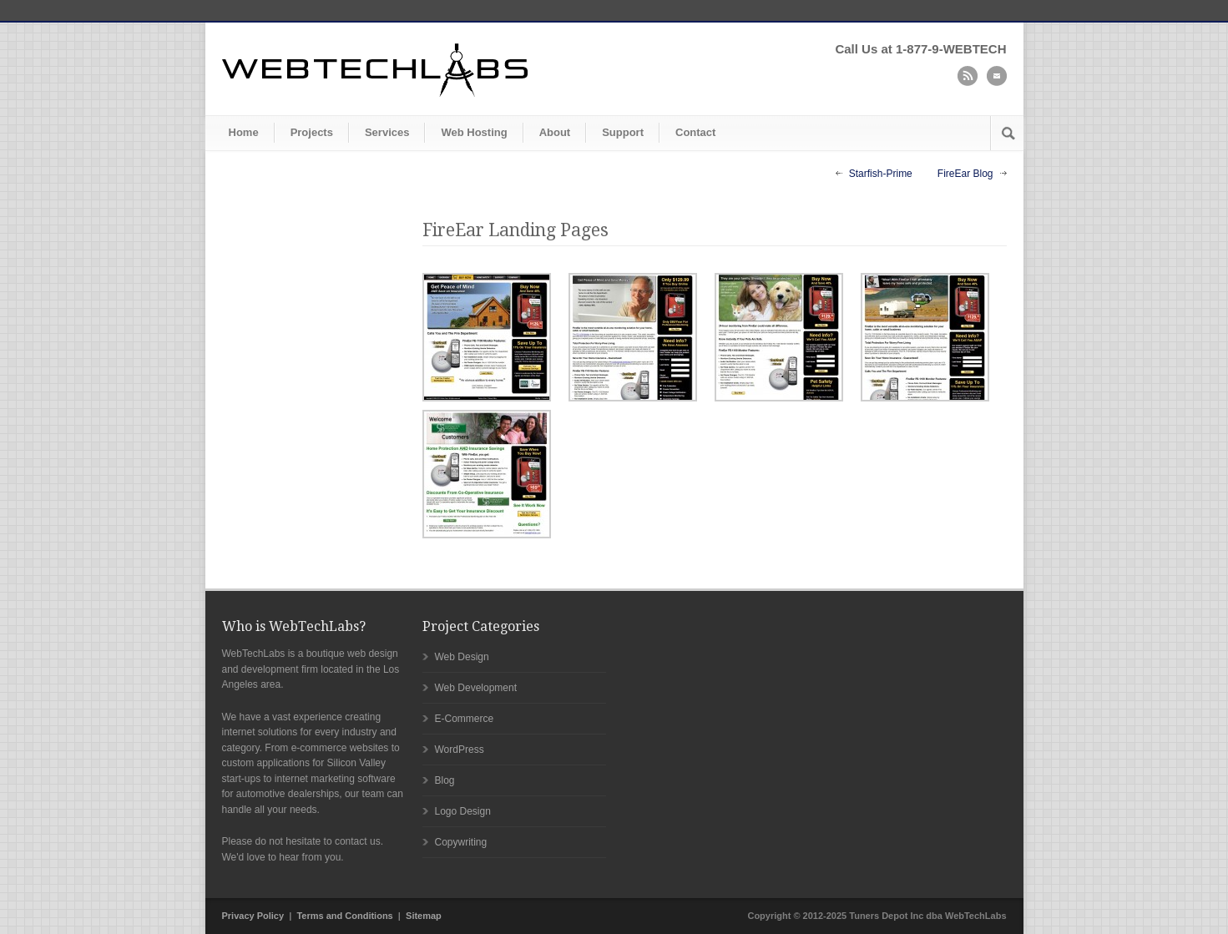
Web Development (476, 688)
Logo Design (463, 811)
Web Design (462, 657)
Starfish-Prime (880, 173)
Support (623, 132)
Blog (445, 780)
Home (244, 132)
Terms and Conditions (344, 916)
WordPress (459, 749)
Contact (695, 132)
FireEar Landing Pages (515, 230)
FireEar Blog (965, 173)
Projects (312, 132)
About (555, 132)
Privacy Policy (253, 916)
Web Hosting (474, 132)
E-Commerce (464, 718)
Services (387, 132)
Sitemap (424, 916)
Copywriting (461, 842)
